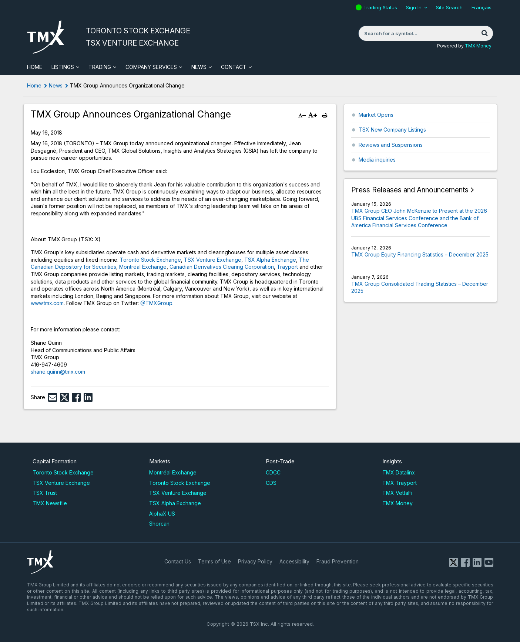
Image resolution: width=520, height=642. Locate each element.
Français (482, 7)
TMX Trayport (399, 483)
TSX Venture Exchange (212, 260)
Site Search (449, 7)
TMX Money (478, 46)
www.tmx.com (47, 303)
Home (34, 85)
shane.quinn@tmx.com (58, 371)
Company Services (151, 67)
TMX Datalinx (398, 472)
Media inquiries (377, 159)
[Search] (485, 33)
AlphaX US (162, 513)
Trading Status (381, 7)
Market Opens (376, 115)
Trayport (287, 267)
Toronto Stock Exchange (150, 260)
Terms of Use (214, 561)
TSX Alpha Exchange (270, 260)
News (199, 67)
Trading (99, 67)
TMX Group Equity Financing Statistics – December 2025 (420, 254)
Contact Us (177, 561)
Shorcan (159, 523)
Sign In (414, 7)
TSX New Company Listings (392, 129)
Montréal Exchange (143, 267)
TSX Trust (45, 493)
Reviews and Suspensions (391, 145)
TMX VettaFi (397, 493)
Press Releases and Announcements (410, 190)
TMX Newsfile (50, 503)
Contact (233, 67)
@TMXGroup (156, 303)
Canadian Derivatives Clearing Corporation (222, 267)
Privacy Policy (255, 561)
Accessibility (294, 561)
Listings (62, 67)
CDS (271, 483)
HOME (34, 67)
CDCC (273, 472)
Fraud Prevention (337, 561)
